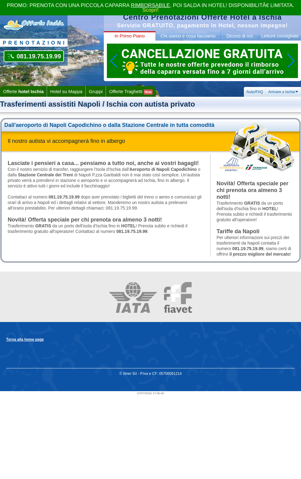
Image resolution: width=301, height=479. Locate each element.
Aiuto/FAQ (254, 92)
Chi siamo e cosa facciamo (187, 35)
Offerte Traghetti (130, 92)
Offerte (23, 91)
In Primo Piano (130, 35)
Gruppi (96, 91)
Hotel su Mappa (66, 91)
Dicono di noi (239, 35)
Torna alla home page (25, 339)
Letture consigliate (280, 35)
